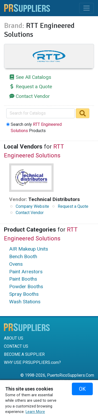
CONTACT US (16, 346)
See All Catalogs (33, 77)
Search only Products (36, 127)
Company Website (32, 206)
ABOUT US (13, 338)
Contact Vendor (33, 96)
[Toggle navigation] (86, 8)
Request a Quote (34, 87)
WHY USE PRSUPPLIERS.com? (32, 362)
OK (82, 389)
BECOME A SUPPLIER (24, 354)
